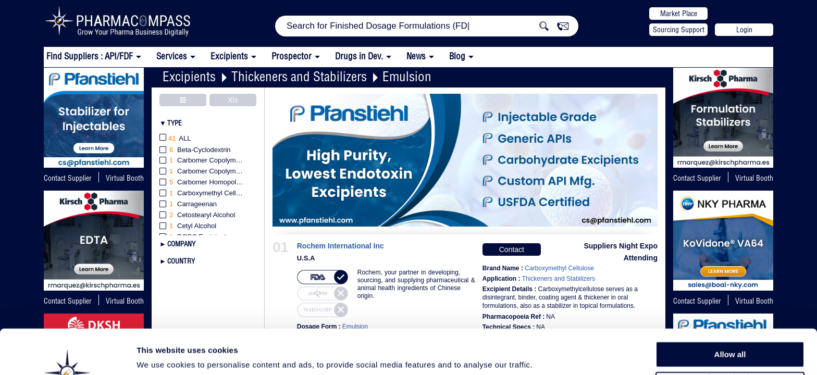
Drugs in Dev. (359, 56)
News (416, 56)
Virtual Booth (754, 178)
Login (744, 29)
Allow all (730, 312)
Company (181, 244)
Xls (233, 100)
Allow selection (729, 336)
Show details (547, 355)
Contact (511, 249)
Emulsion (406, 76)
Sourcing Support (678, 29)
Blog (457, 56)
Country (181, 261)
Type (174, 123)
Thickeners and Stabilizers (299, 76)
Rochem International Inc (340, 246)
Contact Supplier (68, 178)
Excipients (189, 76)
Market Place (678, 13)
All (175, 139)
